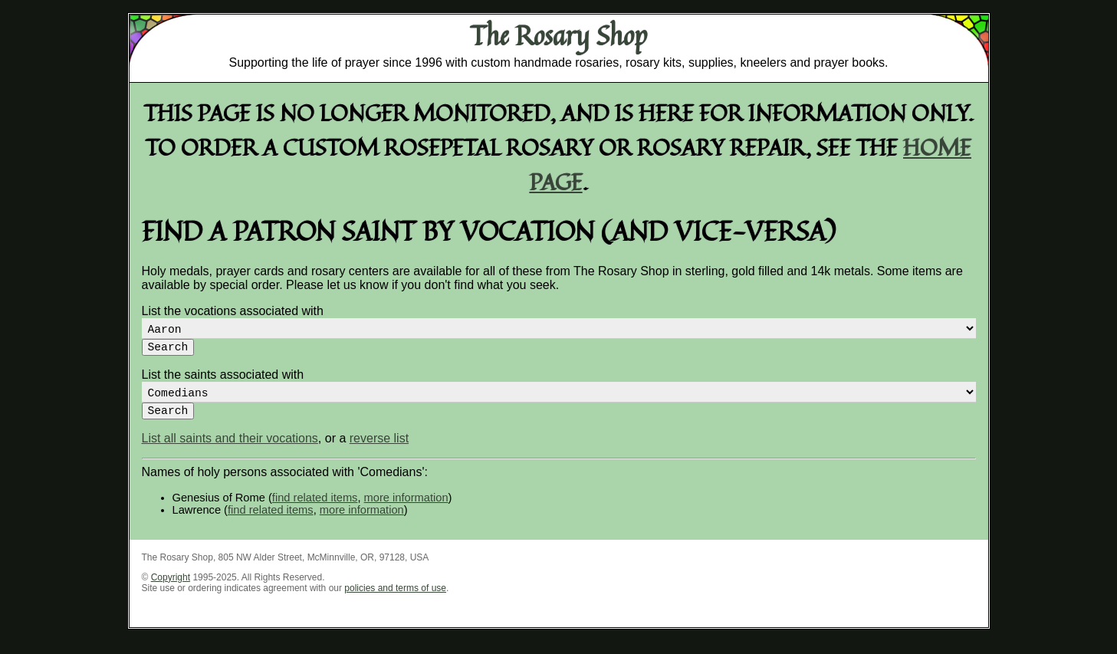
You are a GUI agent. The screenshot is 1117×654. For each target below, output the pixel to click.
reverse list (379, 450)
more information (406, 510)
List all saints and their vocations (230, 450)
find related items (315, 510)
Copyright (170, 589)
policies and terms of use (395, 600)
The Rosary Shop (558, 35)
